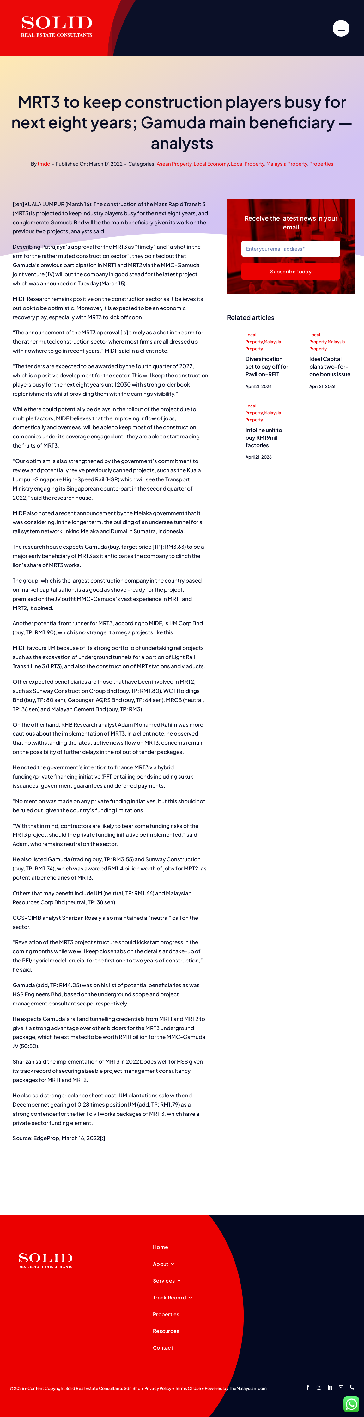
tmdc (44, 164)
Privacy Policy (157, 1388)
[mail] (341, 1387)
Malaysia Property (286, 164)
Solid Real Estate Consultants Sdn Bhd (103, 1388)
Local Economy (211, 164)
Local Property (247, 164)
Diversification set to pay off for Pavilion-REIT (267, 367)
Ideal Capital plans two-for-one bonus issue (329, 367)
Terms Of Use (188, 1388)
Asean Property (174, 164)
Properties (321, 164)
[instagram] (319, 1387)
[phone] (352, 1387)
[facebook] (308, 1387)
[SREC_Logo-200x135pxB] (45, 1243)
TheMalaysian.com (248, 1388)
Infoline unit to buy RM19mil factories (264, 438)
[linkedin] (330, 1387)
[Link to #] (341, 28)
